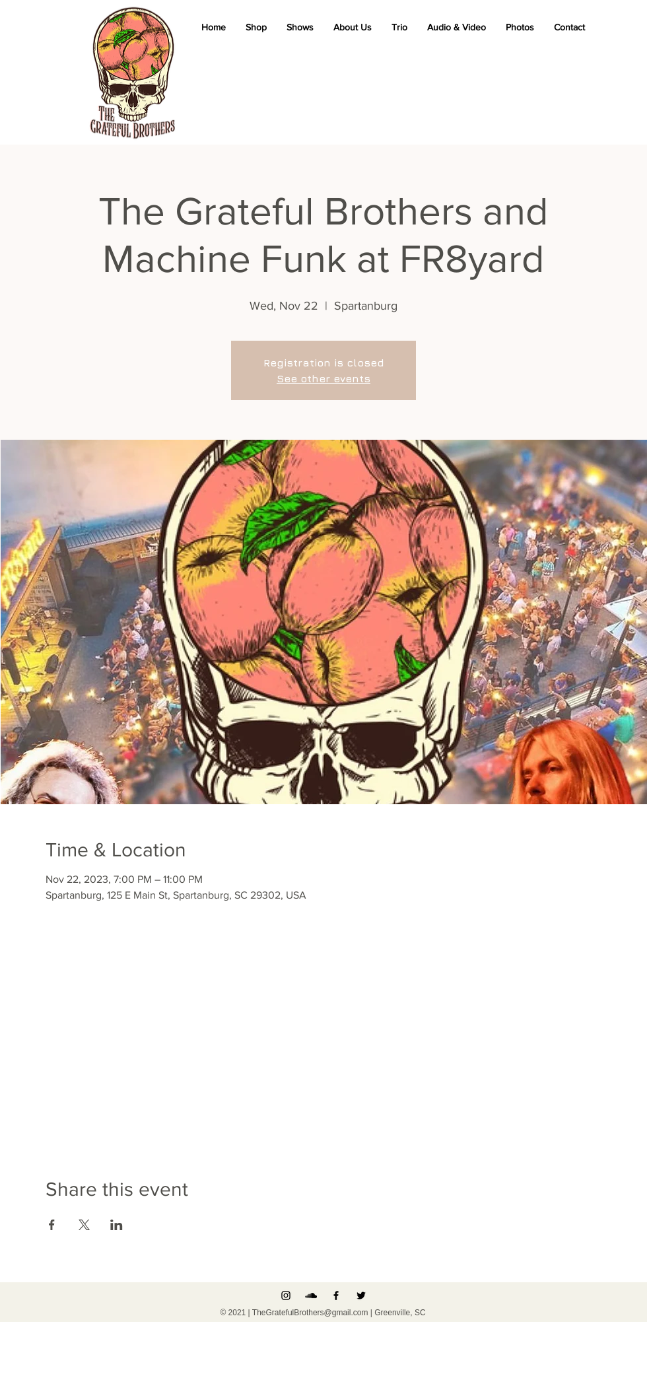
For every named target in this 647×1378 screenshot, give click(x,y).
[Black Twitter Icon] (361, 1295)
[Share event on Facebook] (52, 1225)
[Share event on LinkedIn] (116, 1225)
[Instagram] (286, 1295)
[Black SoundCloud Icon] (311, 1295)
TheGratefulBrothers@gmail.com (310, 1312)
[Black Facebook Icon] (336, 1295)
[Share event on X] (84, 1225)
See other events (323, 378)
